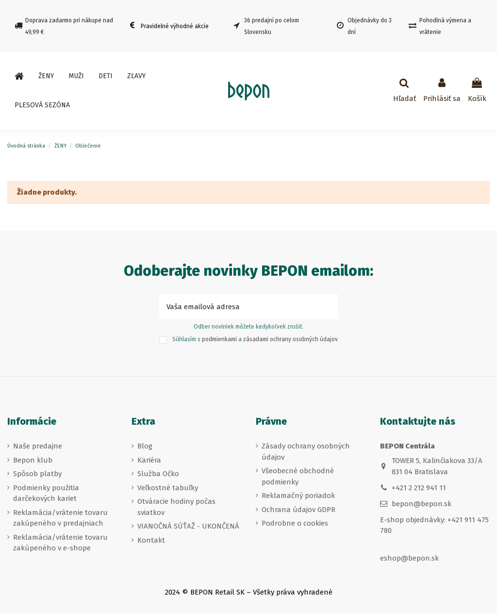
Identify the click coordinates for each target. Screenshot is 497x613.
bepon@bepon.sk (421, 503)
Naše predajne (37, 446)
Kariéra (149, 460)
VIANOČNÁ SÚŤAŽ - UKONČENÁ (188, 526)
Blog (144, 446)
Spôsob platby (37, 473)
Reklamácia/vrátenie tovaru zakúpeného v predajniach (60, 518)
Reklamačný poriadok (298, 495)
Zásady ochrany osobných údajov (306, 452)
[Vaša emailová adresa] (237, 307)
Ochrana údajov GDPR (298, 509)
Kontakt (151, 540)
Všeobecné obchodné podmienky (298, 476)
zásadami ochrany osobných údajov (290, 339)
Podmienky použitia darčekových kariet (46, 493)
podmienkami (219, 339)
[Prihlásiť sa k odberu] (327, 307)
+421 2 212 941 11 (419, 487)
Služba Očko (158, 473)
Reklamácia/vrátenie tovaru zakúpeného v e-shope (60, 543)
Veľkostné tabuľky (167, 487)
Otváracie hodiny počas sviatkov (176, 507)
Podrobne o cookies (295, 523)
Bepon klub (32, 460)
